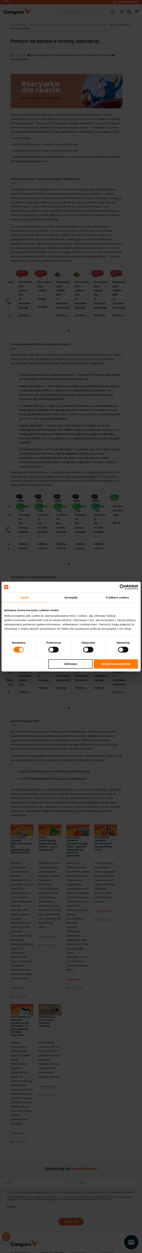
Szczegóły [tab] (71, 597)
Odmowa (70, 664)
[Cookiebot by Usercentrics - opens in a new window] (122, 587)
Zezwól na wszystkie (115, 664)
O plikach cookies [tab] (117, 597)
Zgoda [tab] (25, 597)
